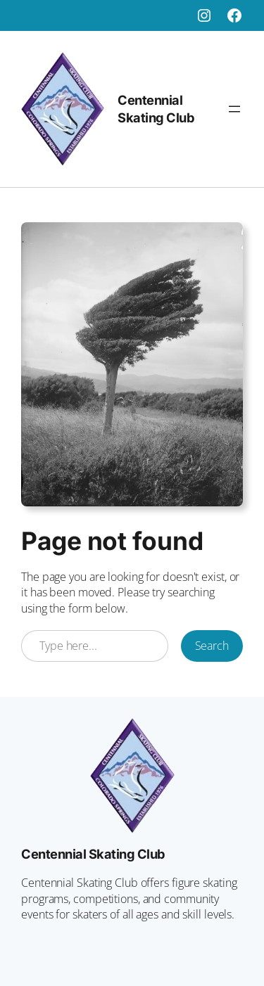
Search (212, 645)
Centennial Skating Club (93, 854)
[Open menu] (234, 109)
